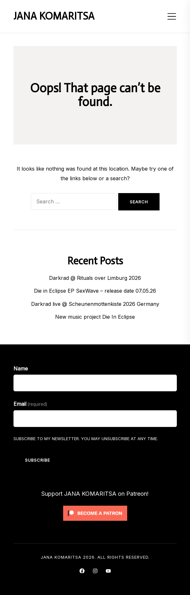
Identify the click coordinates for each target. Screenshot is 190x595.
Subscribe (37, 460)
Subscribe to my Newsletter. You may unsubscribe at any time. (85, 438)
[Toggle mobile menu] (172, 16)
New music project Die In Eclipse (95, 317)
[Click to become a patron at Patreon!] (95, 507)
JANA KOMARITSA (54, 16)
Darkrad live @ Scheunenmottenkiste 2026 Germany (95, 304)
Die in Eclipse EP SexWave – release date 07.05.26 (95, 291)
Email (30, 404)
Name (20, 368)
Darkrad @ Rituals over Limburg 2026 (95, 278)
